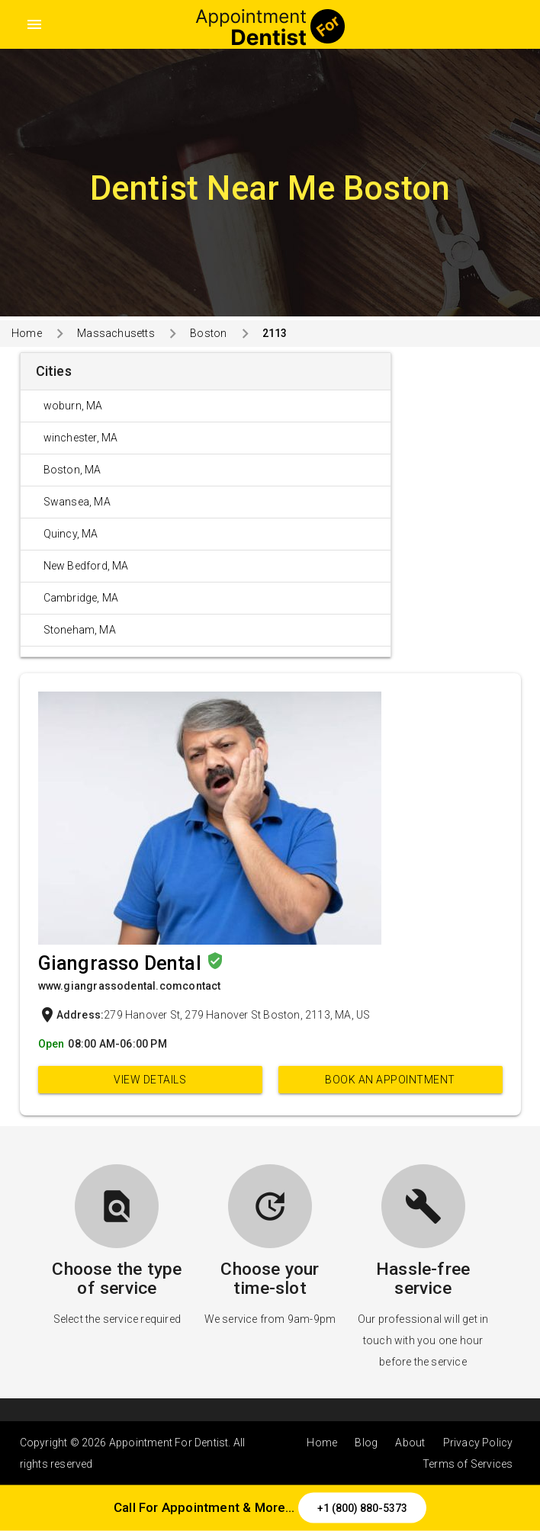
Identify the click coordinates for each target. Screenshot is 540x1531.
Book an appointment (390, 1080)
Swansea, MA (77, 502)
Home (26, 333)
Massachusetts (116, 333)
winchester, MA (80, 438)
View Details (150, 1080)
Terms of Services (468, 1464)
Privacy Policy (478, 1442)
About (410, 1442)
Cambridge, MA (81, 598)
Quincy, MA (70, 534)
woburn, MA (73, 406)
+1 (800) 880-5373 (362, 1508)
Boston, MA (72, 470)
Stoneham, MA (79, 630)
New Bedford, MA (86, 566)
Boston (208, 333)
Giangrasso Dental (122, 963)
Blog (366, 1442)
